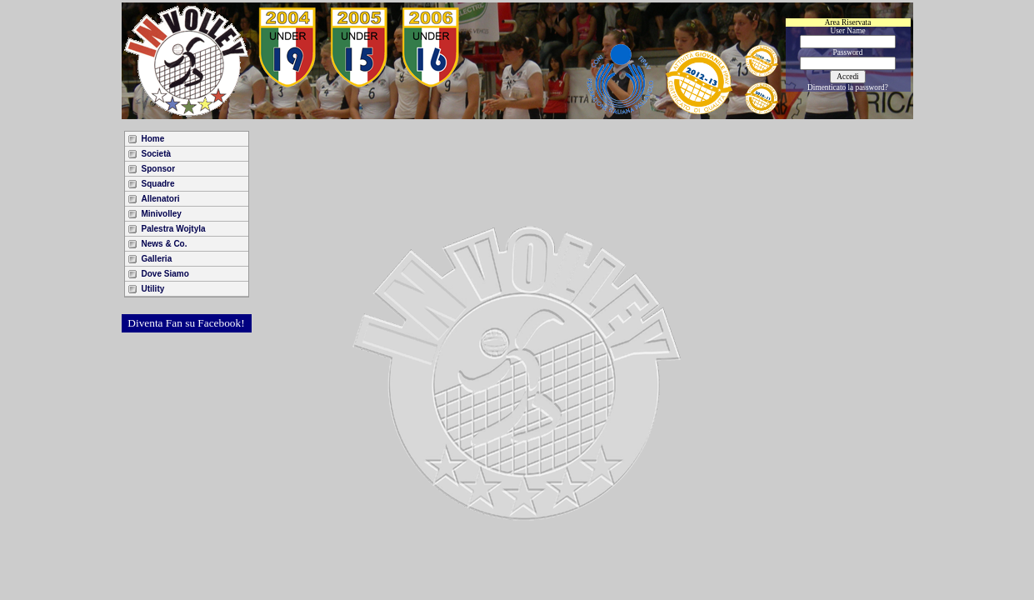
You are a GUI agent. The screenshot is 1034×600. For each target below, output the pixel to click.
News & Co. (164, 243)
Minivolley (162, 213)
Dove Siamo (165, 273)
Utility (153, 288)
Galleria (157, 258)
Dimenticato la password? (847, 87)
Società (157, 153)
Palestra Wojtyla (174, 228)
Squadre (158, 183)
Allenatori (161, 198)
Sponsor (159, 168)
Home (153, 138)
